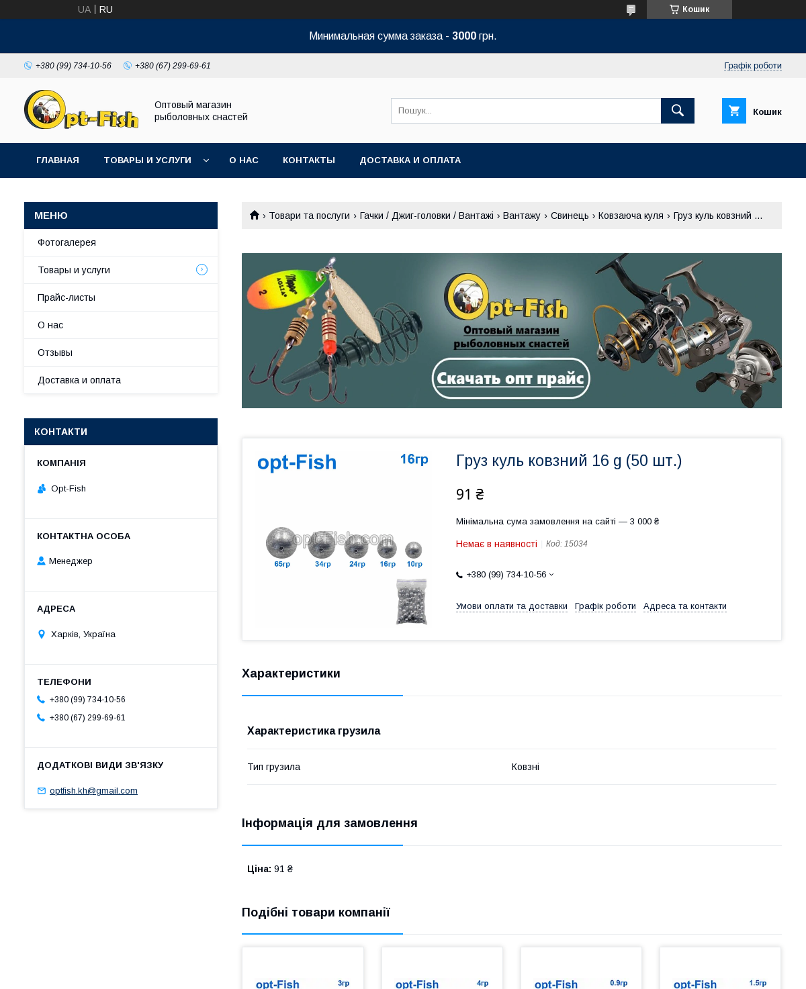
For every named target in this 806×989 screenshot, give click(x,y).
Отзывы (55, 352)
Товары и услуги (147, 160)
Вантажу (522, 215)
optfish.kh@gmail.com (94, 791)
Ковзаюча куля (631, 215)
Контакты (309, 160)
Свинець (570, 215)
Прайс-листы (66, 297)
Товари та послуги (309, 215)
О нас (244, 160)
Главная (57, 160)
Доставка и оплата (410, 160)
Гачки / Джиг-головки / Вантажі (427, 215)
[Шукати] (678, 111)
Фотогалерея (67, 242)
